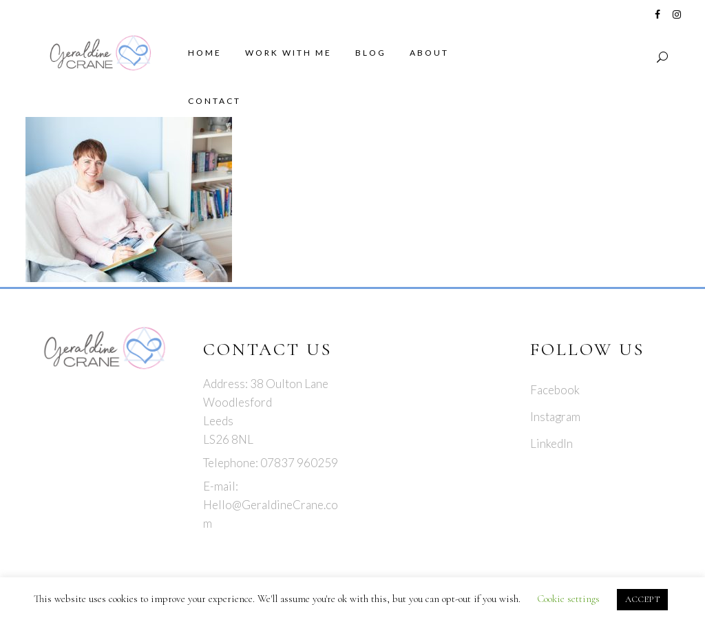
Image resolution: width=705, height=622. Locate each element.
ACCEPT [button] (642, 599)
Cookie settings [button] (568, 598)
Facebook (555, 390)
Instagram (555, 416)
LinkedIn (551, 443)
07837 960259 (299, 462)
